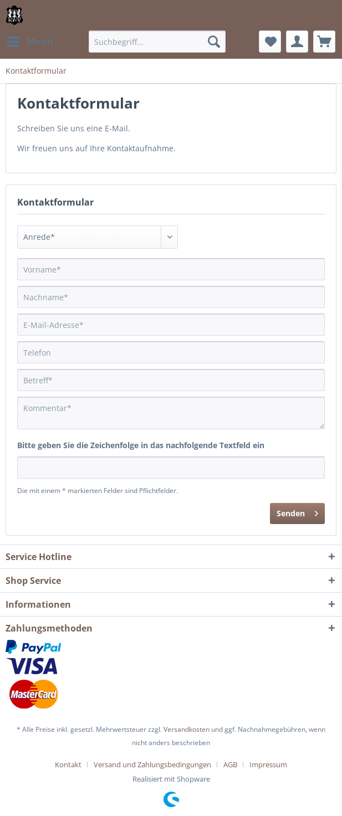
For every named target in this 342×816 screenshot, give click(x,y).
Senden (297, 512)
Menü (30, 40)
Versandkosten (187, 729)
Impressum (268, 764)
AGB (230, 764)
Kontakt (68, 764)
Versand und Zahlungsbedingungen (152, 764)
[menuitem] (29, 41)
